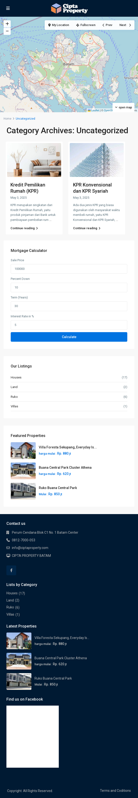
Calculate (69, 337)
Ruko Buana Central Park (58, 488)
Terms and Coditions (115, 791)
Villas (14, 406)
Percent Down (20, 279)
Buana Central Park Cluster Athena (65, 467)
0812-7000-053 (23, 540)
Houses (16, 377)
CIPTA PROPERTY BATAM (31, 556)
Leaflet (93, 110)
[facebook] (11, 570)
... (50, 220)
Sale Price (17, 260)
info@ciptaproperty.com (30, 548)
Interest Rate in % (22, 316)
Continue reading (24, 228)
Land (14, 387)
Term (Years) (19, 297)
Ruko (14, 397)
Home (7, 118)
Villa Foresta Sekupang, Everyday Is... (68, 447)
